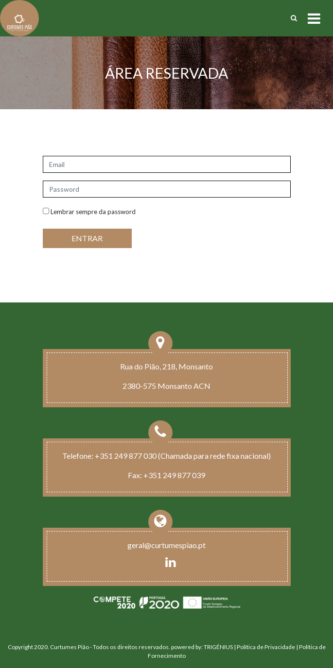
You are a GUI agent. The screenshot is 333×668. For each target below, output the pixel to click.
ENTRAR (87, 238)
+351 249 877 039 (174, 475)
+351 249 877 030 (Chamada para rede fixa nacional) (183, 455)
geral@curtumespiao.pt (166, 545)
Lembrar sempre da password (89, 212)
